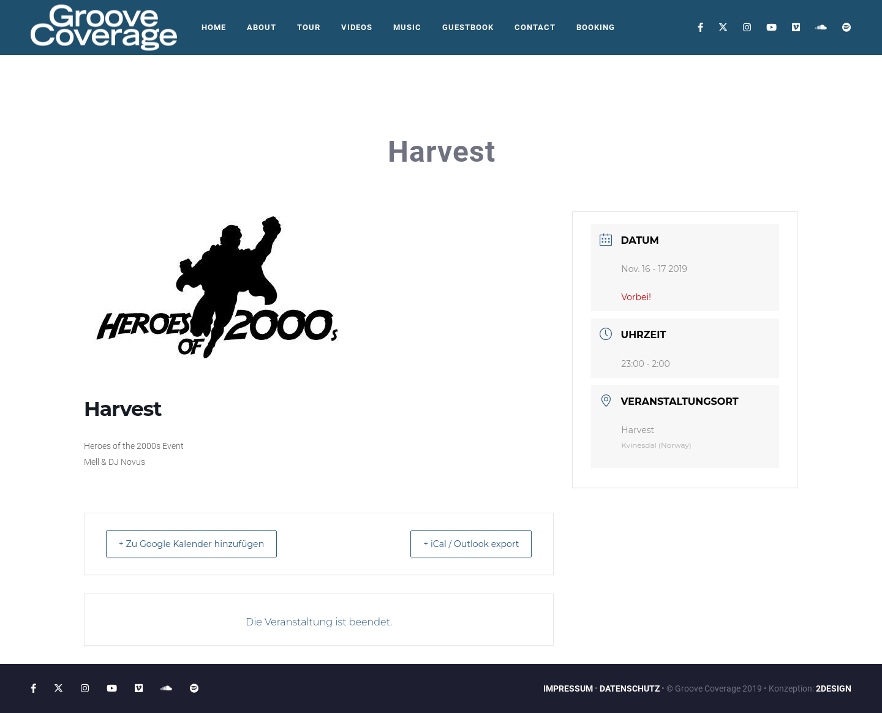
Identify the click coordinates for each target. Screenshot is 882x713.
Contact (535, 27)
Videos (356, 27)
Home (214, 27)
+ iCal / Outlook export (463, 543)
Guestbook (468, 27)
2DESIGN (833, 688)
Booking (595, 27)
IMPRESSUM (568, 688)
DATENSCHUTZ (630, 688)
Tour (308, 27)
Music (407, 27)
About (261, 27)
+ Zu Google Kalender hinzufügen (201, 543)
